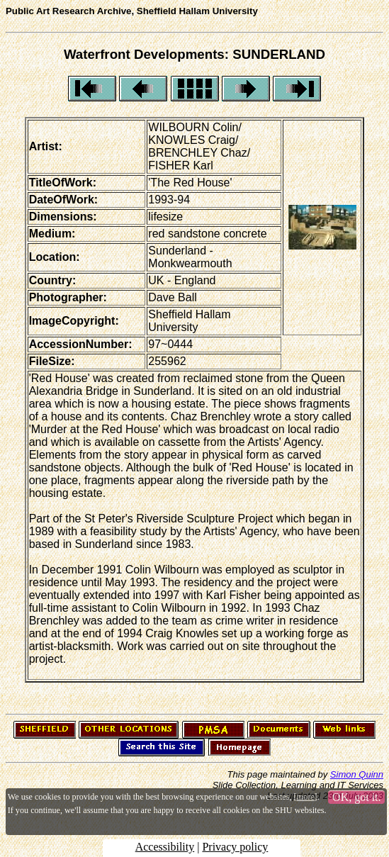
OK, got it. (356, 797)
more (306, 797)
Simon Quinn (356, 774)
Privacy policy (235, 847)
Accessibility (165, 847)
